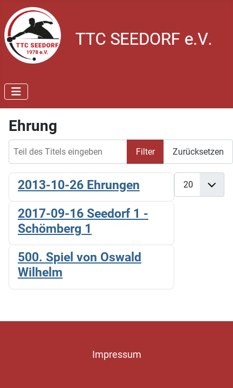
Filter (145, 152)
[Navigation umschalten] (16, 92)
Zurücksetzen (198, 152)
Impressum (116, 354)
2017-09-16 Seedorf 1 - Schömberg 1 (83, 221)
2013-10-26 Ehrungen (79, 184)
